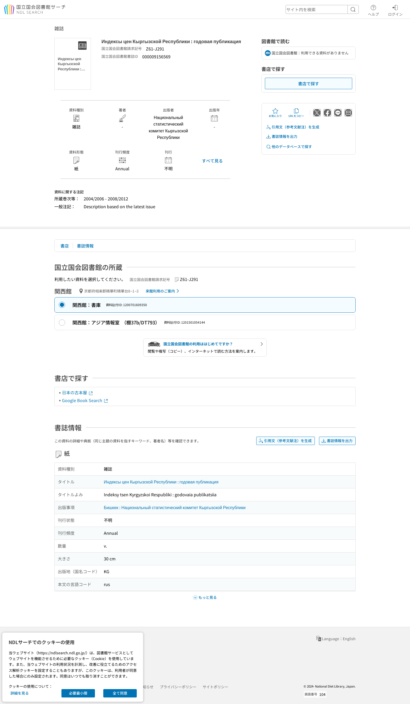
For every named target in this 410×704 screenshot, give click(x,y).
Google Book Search (85, 400)
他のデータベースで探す (289, 146)
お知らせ (146, 686)
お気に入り (275, 113)
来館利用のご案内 (163, 291)
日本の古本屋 (77, 392)
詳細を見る (19, 693)
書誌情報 (85, 246)
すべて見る (212, 160)
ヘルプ (373, 9)
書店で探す (308, 83)
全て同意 (120, 693)
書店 (64, 246)
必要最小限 (78, 693)
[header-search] (322, 9)
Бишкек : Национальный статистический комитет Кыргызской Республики (175, 507)
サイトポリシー (215, 686)
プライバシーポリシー (178, 686)
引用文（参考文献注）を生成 (292, 127)
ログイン (395, 9)
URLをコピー (296, 113)
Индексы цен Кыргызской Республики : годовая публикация (161, 481)
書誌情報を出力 (281, 136)
